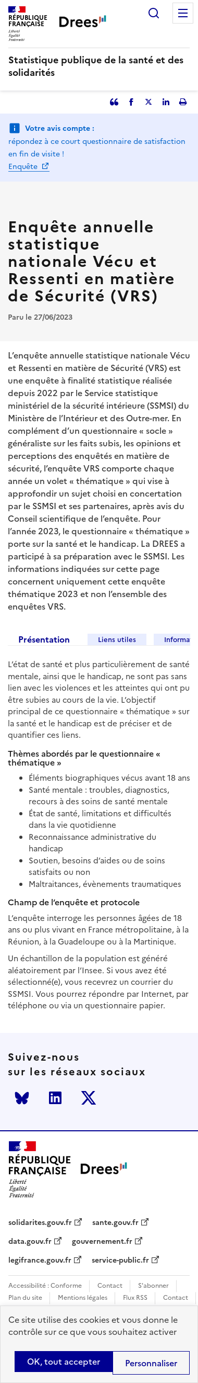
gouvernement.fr (102, 1241)
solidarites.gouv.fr (40, 1223)
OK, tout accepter (63, 1361)
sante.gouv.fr (115, 1223)
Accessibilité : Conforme (45, 1285)
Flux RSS (135, 1298)
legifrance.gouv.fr (39, 1260)
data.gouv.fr (30, 1241)
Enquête (24, 166)
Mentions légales (82, 1298)
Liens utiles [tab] (117, 640)
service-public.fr (120, 1260)
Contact (109, 1285)
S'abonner (153, 1285)
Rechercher (153, 13)
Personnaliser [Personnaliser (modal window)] (151, 1363)
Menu (182, 13)
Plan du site (25, 1298)
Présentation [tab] (44, 639)
